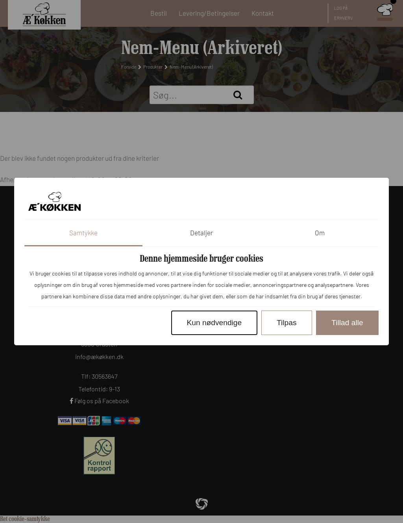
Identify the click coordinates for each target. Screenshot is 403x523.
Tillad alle (347, 322)
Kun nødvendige (214, 322)
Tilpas (286, 322)
